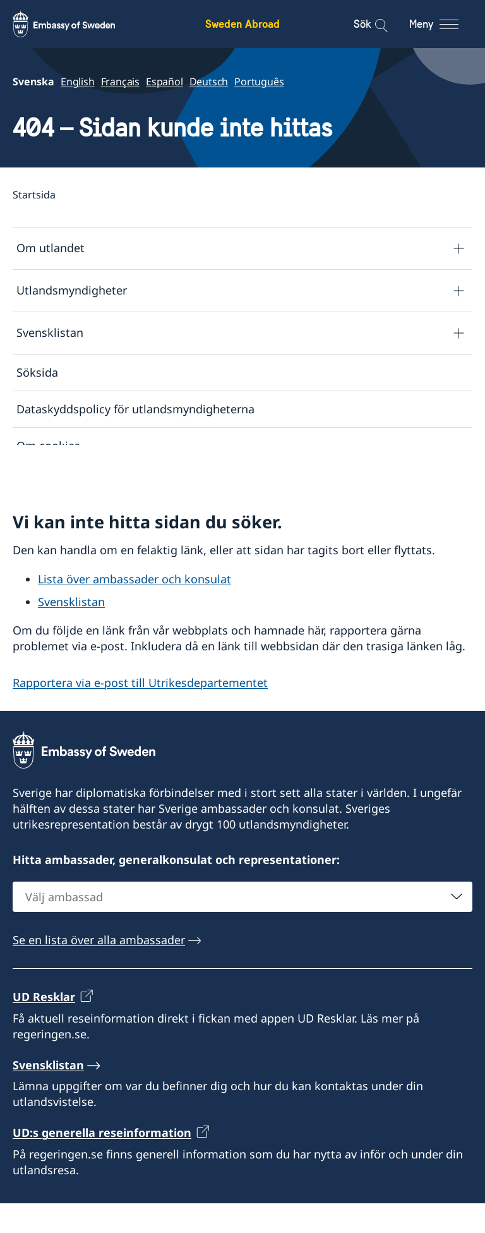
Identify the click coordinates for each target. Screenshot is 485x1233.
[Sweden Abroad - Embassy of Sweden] (76, 24)
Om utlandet (50, 248)
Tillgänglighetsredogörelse (88, 482)
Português (259, 81)
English (78, 81)
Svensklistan (49, 333)
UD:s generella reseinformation (102, 1162)
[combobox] (242, 927)
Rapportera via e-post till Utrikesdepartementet (140, 712)
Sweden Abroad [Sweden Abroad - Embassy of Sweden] (242, 23)
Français (120, 81)
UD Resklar (44, 1027)
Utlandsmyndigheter (71, 290)
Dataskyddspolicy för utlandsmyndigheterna (135, 408)
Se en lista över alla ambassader (99, 970)
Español (164, 81)
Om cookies (48, 446)
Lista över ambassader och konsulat (134, 608)
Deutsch (209, 81)
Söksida (37, 372)
